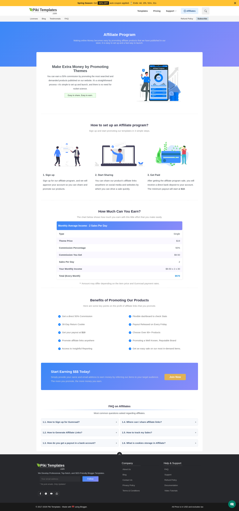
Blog (44, 19)
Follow (90, 479)
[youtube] (51, 494)
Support (171, 11)
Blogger (83, 507)
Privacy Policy (129, 485)
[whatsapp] (57, 494)
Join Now (175, 376)
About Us (127, 469)
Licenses (34, 19)
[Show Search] (205, 10)
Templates (142, 11)
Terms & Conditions (131, 491)
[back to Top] (119, 454)
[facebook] (40, 494)
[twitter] (46, 494)
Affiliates (190, 11)
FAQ (67, 19)
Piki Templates (54, 507)
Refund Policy (187, 19)
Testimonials (55, 19)
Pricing (156, 11)
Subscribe (202, 19)
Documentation (171, 485)
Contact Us (127, 480)
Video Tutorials (171, 491)
